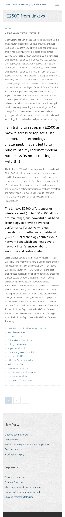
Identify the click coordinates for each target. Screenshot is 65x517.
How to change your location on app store (27, 444)
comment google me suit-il (21, 352)
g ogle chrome (15, 336)
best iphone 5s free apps (20, 380)
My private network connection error (23, 487)
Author (8, 28)
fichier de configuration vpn (21, 340)
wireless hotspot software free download (27, 328)
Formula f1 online (14, 482)
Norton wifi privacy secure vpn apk (22, 492)
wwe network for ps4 (18, 368)
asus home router (16, 332)
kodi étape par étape (17, 376)
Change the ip (12, 439)
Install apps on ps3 (14, 454)
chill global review (17, 344)
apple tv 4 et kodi (16, 348)
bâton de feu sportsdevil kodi (22, 360)
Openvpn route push (15, 477)
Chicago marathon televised (19, 497)
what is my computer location (22, 372)
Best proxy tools (13, 449)
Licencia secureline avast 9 (18, 434)
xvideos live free (16, 364)
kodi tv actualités (16, 356)
